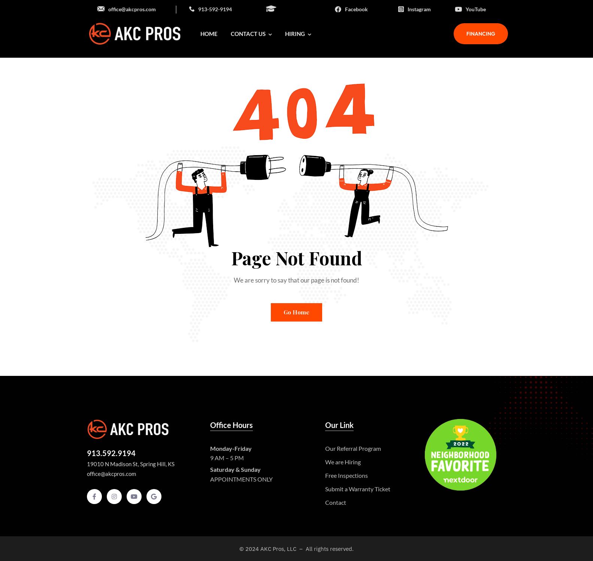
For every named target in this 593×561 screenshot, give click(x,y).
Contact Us (251, 33)
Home (209, 33)
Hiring (298, 33)
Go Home (296, 312)
